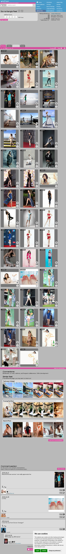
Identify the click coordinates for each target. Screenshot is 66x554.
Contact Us (59, 11)
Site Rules (49, 2)
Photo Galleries (40, 4)
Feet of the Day (50, 6)
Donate (58, 4)
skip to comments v (59, 368)
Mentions (38, 9)
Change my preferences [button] (54, 550)
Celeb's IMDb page (56, 13)
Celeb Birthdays (51, 9)
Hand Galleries (50, 11)
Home (40, 2)
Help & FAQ (59, 2)
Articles (49, 4)
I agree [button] (37, 550)
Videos (38, 6)
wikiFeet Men (39, 11)
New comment (61, 468)
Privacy (59, 6)
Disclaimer (59, 9)
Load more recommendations (55, 440)
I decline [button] (44, 550)
